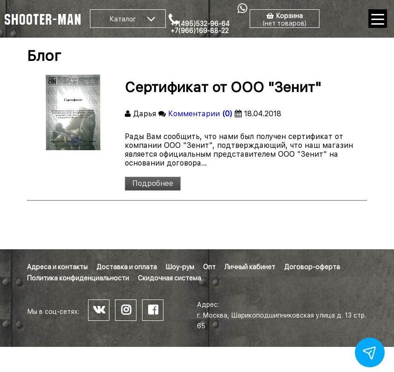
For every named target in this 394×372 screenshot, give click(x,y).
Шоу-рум (180, 267)
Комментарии (200, 113)
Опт (209, 267)
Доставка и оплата (126, 267)
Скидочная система (169, 278)
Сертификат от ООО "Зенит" (223, 87)
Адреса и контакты (57, 267)
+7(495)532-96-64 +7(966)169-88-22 (200, 27)
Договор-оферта (312, 267)
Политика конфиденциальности (78, 278)
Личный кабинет (249, 267)
